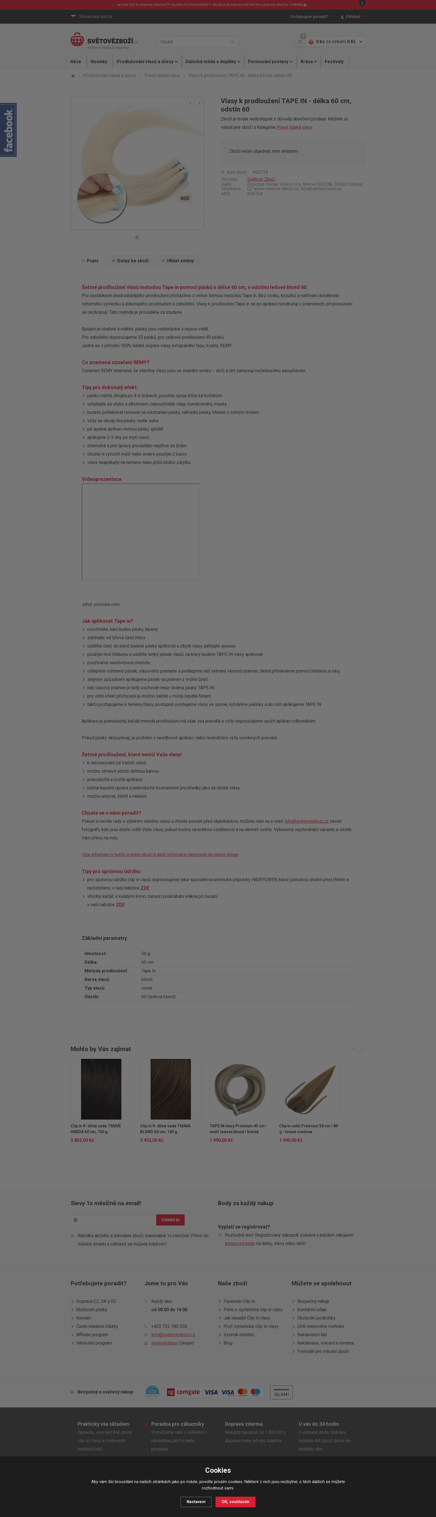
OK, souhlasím (236, 1501)
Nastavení (196, 1501)
